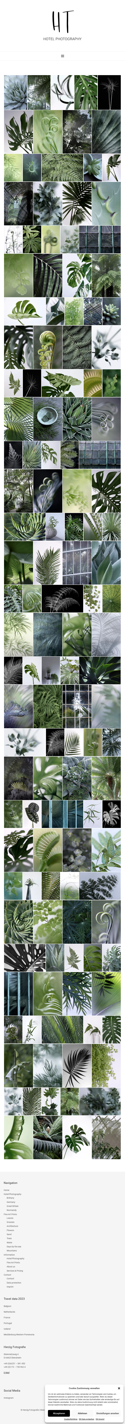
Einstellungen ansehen (107, 1413)
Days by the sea (14, 1246)
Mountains (12, 1250)
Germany (11, 1202)
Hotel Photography (12, 1194)
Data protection (14, 1283)
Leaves (10, 1218)
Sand (9, 1234)
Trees (9, 1238)
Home (6, 1190)
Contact (7, 1275)
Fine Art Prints (10, 1214)
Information (9, 1255)
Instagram (8, 1398)
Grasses (10, 1222)
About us (11, 1266)
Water (9, 1242)
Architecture (12, 1226)
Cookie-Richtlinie (70, 1419)
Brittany (10, 1198)
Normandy (12, 1210)
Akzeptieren (59, 1413)
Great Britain (13, 1206)
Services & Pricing (15, 1271)
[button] (119, 1388)
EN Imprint (100, 1419)
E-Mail (6, 1372)
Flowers (10, 1230)
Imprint (10, 1287)
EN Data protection (86, 1419)
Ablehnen (82, 1413)
